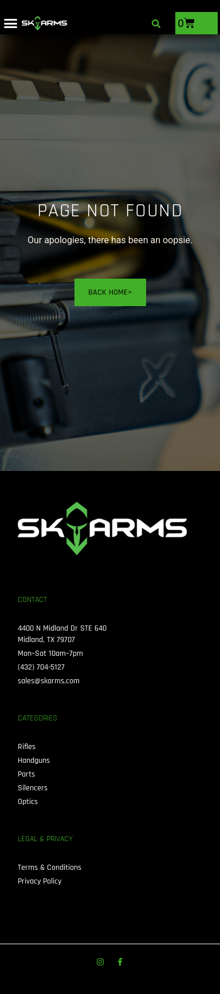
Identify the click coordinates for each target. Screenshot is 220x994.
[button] (11, 23)
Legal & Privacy (45, 839)
